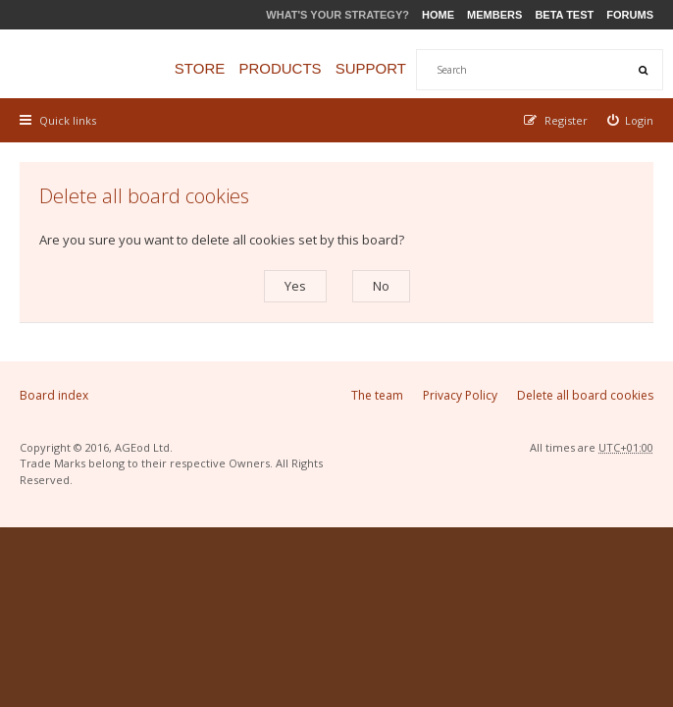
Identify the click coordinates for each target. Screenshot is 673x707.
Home (438, 15)
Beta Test (564, 15)
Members (494, 15)
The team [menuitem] (377, 395)
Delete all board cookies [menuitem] (585, 395)
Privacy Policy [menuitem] (460, 395)
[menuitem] (630, 120)
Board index (54, 395)
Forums (629, 15)
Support (371, 68)
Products (279, 68)
